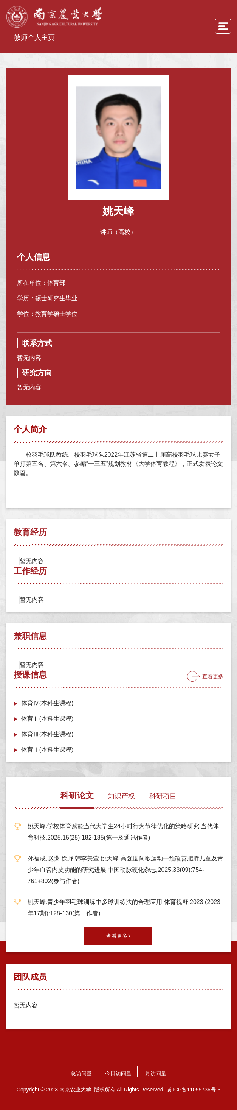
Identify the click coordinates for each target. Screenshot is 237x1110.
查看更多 (212, 677)
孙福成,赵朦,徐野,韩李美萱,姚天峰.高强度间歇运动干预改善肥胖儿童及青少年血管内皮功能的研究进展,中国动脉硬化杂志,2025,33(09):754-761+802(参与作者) (125, 870)
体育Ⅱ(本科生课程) (47, 719)
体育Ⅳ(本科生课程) (47, 703)
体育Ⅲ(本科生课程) (47, 734)
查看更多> (118, 936)
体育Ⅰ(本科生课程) (47, 750)
